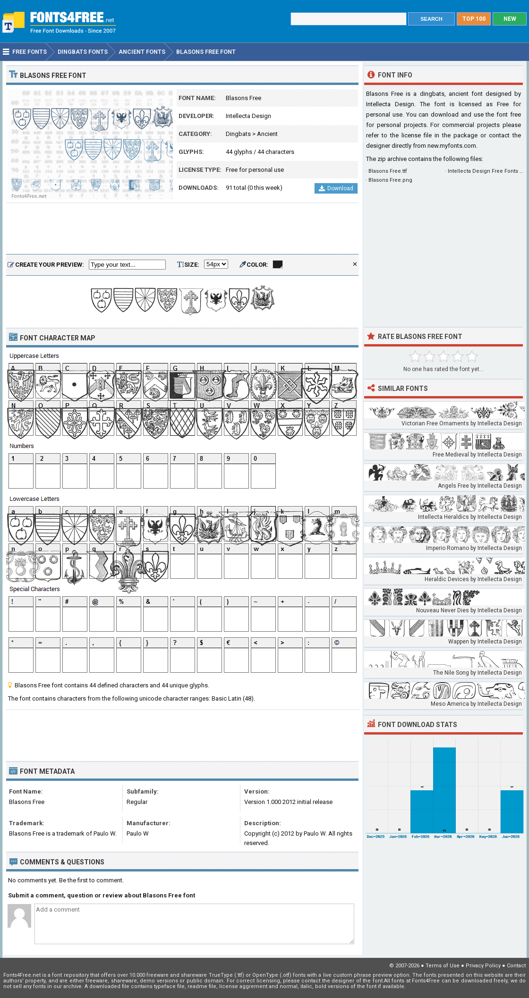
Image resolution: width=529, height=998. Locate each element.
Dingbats (238, 133)
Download (336, 188)
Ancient (267, 133)
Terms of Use (443, 966)
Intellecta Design (248, 115)
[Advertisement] (182, 229)
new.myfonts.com (451, 145)
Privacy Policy (483, 966)
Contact (516, 966)
